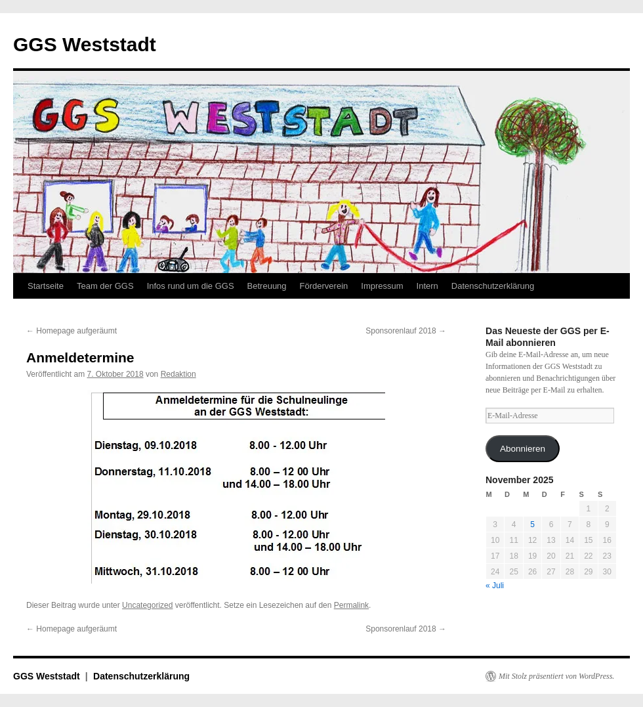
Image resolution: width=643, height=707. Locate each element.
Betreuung (267, 286)
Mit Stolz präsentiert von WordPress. (556, 676)
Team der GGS (105, 286)
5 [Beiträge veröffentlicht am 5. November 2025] (532, 524)
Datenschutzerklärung (492, 286)
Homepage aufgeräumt (71, 330)
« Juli (495, 585)
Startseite (46, 286)
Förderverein (324, 286)
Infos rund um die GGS (190, 286)
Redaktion (178, 374)
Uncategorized (147, 605)
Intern (427, 286)
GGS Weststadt (84, 44)
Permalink (351, 605)
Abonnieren (522, 449)
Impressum (382, 286)
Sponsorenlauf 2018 (405, 330)
